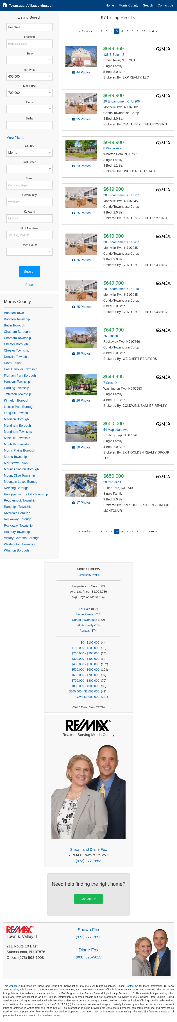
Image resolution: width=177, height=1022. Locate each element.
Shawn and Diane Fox (88, 849)
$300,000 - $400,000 (85, 659)
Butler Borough (14, 325)
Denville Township (16, 357)
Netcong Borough (16, 488)
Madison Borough (16, 419)
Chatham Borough (17, 332)
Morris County (129, 5)
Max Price (29, 86)
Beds (29, 102)
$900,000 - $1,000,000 (84, 691)
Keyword (29, 211)
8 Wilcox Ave (112, 148)
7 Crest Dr (110, 383)
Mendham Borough (17, 425)
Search (148, 5)
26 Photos (83, 400)
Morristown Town (16, 463)
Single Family (85, 614)
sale (21, 1015)
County (29, 145)
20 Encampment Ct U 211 (121, 195)
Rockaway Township (18, 525)
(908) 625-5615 (88, 957)
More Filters (14, 138)
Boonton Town (14, 313)
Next (151, 31)
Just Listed (29, 162)
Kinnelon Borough (16, 400)
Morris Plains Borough (19, 450)
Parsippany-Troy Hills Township (26, 494)
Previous (87, 31)
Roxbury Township (17, 532)
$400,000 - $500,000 (85, 664)
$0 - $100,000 (90, 642)
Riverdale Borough (17, 513)
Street (29, 178)
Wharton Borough (16, 550)
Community (29, 195)
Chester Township (16, 350)
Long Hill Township (17, 413)
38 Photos (83, 353)
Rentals (85, 630)
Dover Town (12, 363)
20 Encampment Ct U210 (121, 289)
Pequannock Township (20, 500)
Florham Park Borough (20, 375)
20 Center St (112, 482)
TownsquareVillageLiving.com (31, 5)
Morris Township (15, 457)
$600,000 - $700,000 (85, 675)
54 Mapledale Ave (115, 430)
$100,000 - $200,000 (85, 648)
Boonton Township (17, 319)
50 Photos (83, 447)
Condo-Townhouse (84, 620)
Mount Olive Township (19, 475)
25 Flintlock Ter (113, 336)
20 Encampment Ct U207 (121, 242)
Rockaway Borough (17, 519)
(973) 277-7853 (88, 861)
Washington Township (19, 544)
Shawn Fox (88, 929)
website (13, 985)
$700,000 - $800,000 (85, 680)
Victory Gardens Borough (21, 538)
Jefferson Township (17, 394)
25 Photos (83, 119)
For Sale (84, 609)
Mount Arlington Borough (21, 469)
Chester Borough (16, 344)
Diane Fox (88, 949)
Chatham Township (17, 338)
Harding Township (16, 388)
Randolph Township (17, 507)
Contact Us (165, 5)
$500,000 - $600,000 (85, 669)
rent (31, 1015)
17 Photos (83, 502)
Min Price (29, 69)
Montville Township (17, 444)
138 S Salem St (114, 54)
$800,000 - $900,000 (85, 686)
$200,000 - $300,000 (85, 653)
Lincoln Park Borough (19, 407)
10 (143, 31)
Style (29, 53)
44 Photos (83, 72)
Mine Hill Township (17, 438)
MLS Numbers (29, 228)
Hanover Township (17, 381)
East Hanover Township (20, 369)
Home (110, 5)
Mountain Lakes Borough (21, 481)
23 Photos (83, 166)
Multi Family (85, 625)
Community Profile (89, 574)
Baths (29, 118)
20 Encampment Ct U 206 (121, 101)
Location (29, 36)
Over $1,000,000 (88, 697)
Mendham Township (18, 431)
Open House (30, 245)
